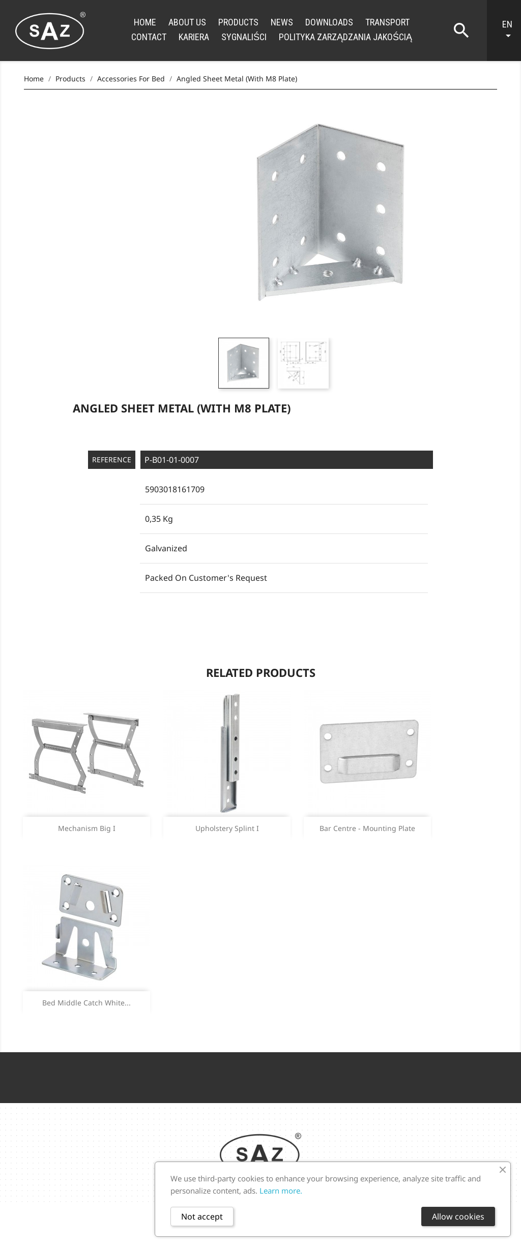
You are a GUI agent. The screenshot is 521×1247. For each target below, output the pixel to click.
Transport (387, 22)
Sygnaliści (244, 37)
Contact (148, 37)
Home (145, 22)
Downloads (329, 22)
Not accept (202, 1216)
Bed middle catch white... (86, 1002)
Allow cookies (458, 1216)
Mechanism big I (86, 828)
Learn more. (280, 1190)
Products (238, 22)
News (282, 22)
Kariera (194, 37)
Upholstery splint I (227, 828)
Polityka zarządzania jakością (345, 37)
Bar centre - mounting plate (367, 828)
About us (187, 22)
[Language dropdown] (509, 30)
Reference (111, 459)
